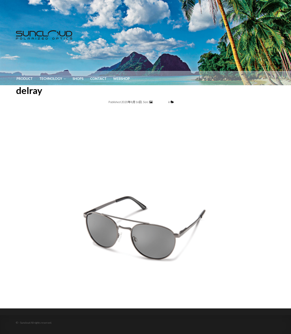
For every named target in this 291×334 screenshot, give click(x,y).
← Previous (23, 111)
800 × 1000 (160, 102)
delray (178, 102)
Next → (270, 111)
